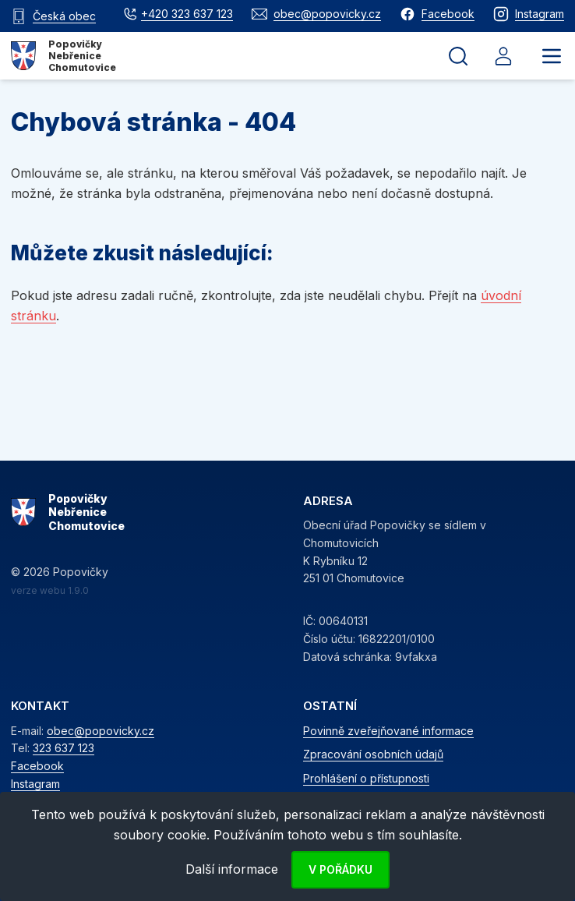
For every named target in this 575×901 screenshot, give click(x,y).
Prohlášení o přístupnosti (366, 778)
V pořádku (340, 869)
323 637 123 (63, 747)
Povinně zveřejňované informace (388, 730)
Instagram (35, 783)
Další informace (231, 869)
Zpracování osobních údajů (373, 754)
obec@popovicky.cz (100, 730)
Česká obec (64, 16)
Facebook (37, 765)
